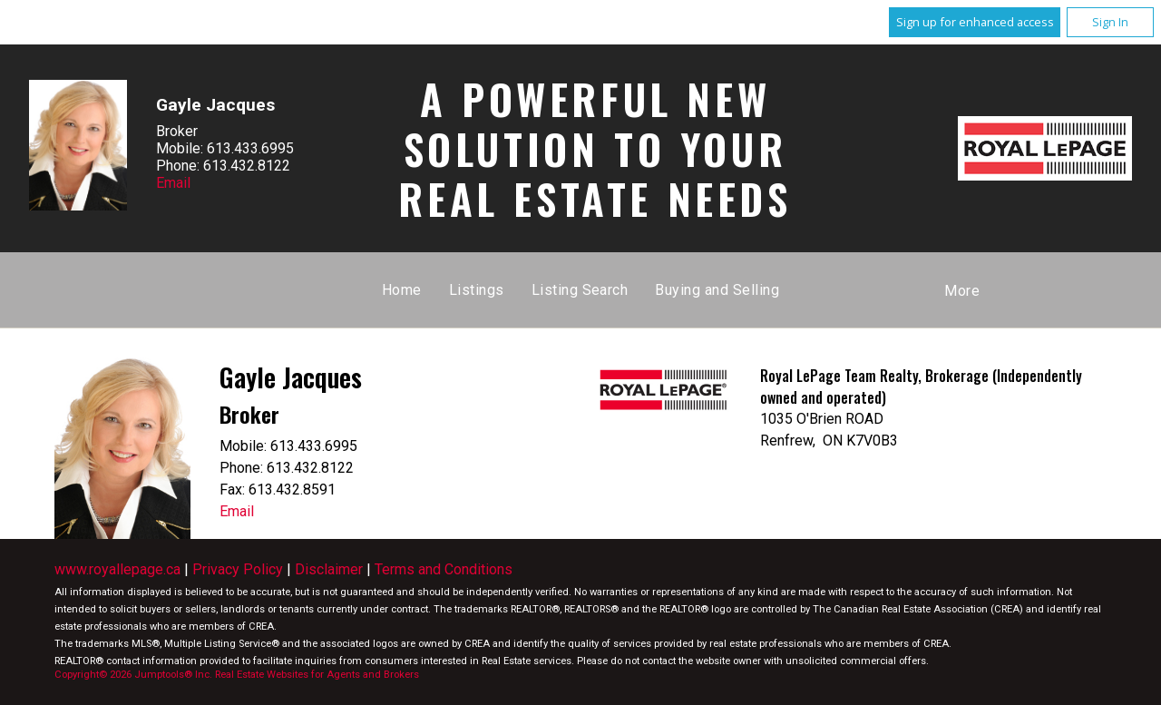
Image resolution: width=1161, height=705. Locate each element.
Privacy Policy (237, 569)
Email (173, 182)
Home (402, 290)
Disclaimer (329, 569)
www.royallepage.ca (117, 569)
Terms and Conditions (443, 569)
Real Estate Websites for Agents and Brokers (317, 675)
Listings (476, 290)
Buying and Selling (717, 290)
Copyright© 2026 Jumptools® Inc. (133, 675)
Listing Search (580, 290)
